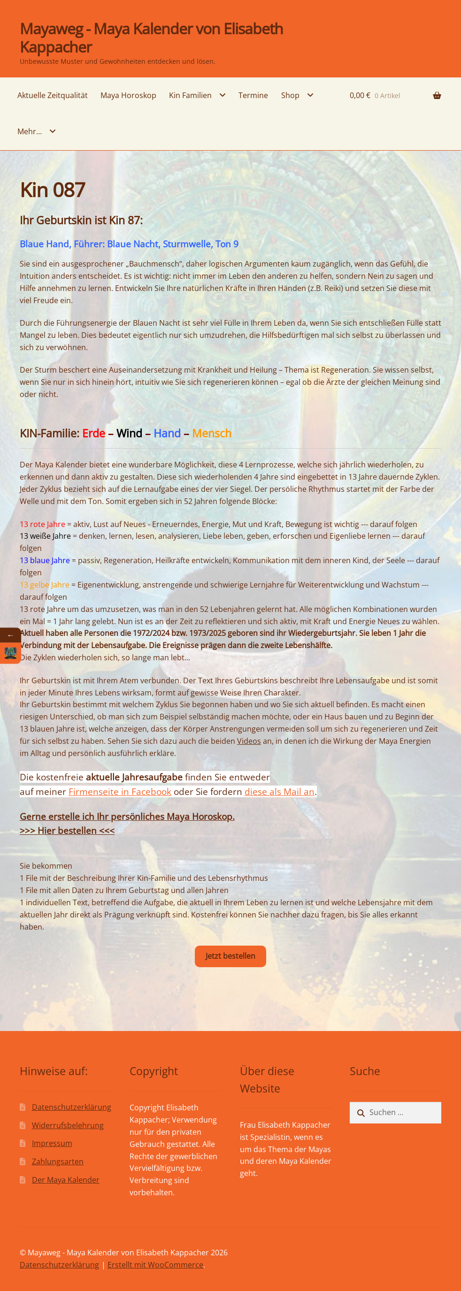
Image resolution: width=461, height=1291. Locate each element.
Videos (249, 741)
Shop (290, 95)
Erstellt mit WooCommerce (155, 1265)
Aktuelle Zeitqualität (52, 95)
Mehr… (29, 131)
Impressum (52, 1143)
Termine (253, 95)
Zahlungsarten (58, 1161)
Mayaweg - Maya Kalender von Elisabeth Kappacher (151, 37)
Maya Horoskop (128, 95)
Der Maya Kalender (66, 1180)
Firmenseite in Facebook (120, 791)
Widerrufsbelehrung (68, 1125)
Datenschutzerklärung (71, 1107)
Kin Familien (190, 95)
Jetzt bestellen (230, 956)
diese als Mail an (280, 791)
